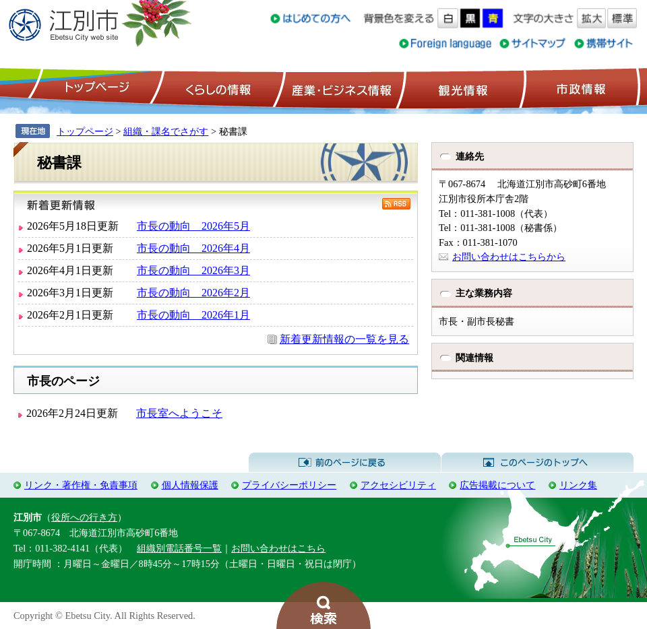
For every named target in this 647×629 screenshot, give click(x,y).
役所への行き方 (84, 517)
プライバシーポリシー (289, 484)
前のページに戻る (345, 463)
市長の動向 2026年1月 (193, 315)
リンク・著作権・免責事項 (80, 484)
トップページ (95, 88)
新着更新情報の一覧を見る (344, 339)
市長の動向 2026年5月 (193, 226)
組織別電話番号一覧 (179, 548)
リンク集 (578, 484)
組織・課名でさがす (165, 131)
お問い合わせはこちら (278, 548)
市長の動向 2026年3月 (193, 270)
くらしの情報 (217, 88)
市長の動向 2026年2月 (193, 292)
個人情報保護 (190, 484)
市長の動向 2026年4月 (193, 248)
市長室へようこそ (179, 413)
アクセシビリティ (398, 484)
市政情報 (579, 88)
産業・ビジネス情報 (339, 88)
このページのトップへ (537, 463)
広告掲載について (497, 484)
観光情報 (461, 88)
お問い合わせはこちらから (508, 256)
